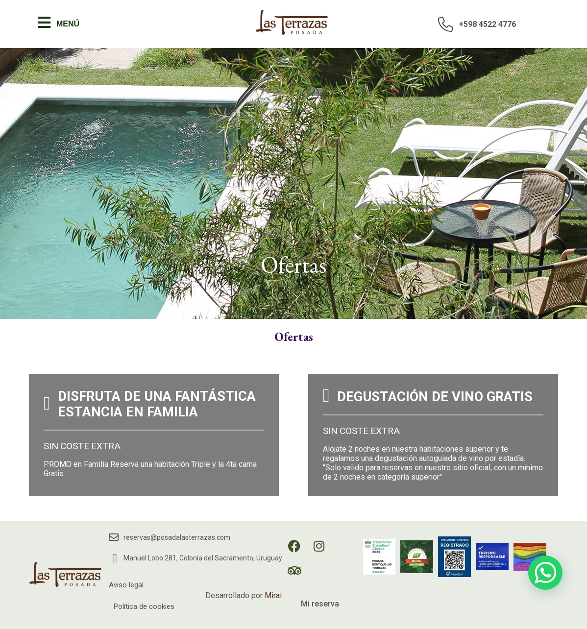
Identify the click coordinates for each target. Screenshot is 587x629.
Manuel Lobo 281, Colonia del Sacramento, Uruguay (202, 558)
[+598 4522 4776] (446, 24)
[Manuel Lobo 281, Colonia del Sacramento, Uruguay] (115, 558)
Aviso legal (126, 585)
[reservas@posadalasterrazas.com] (114, 537)
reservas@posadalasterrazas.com (176, 537)
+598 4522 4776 (487, 24)
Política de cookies (144, 606)
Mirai (273, 595)
